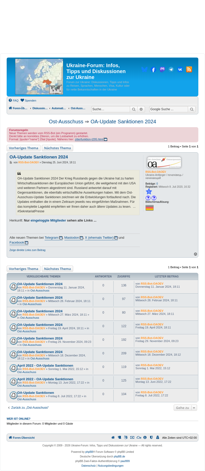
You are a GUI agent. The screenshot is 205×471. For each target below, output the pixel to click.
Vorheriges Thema (23, 148)
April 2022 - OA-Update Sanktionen (45, 365)
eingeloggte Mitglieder (48, 220)
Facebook (16, 242)
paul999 (125, 461)
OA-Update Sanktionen (35, 393)
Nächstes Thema (57, 148)
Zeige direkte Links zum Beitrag (27, 250)
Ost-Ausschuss (66, 121)
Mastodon (71, 237)
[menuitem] (13, 100)
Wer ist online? (19, 418)
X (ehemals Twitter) (99, 237)
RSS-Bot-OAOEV (155, 172)
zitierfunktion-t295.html (89, 139)
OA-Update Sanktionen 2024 (123, 121)
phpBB (89, 451)
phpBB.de (119, 456)
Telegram (51, 237)
